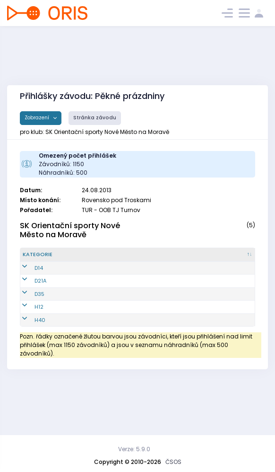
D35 (39, 321)
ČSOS (173, 462)
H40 (39, 362)
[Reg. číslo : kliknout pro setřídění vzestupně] (84, 258)
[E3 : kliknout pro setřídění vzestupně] (242, 258)
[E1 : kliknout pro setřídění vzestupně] (194, 258)
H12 (38, 342)
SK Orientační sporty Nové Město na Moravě (70, 230)
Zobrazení (38, 117)
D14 (38, 279)
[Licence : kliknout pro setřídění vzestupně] (162, 258)
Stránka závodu (94, 117)
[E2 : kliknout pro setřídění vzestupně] (218, 258)
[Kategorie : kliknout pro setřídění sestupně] (43, 258)
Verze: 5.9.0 (134, 449)
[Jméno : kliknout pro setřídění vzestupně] (122, 258)
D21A (40, 300)
